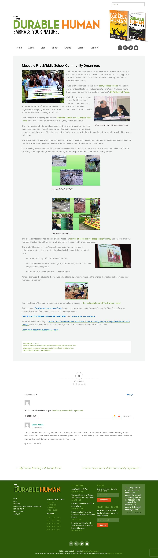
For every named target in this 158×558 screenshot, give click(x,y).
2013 (48, 530)
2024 (53, 517)
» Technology (52, 510)
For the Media (18, 509)
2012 (53, 530)
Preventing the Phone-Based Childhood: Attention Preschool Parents (83, 514)
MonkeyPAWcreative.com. (90, 551)
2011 (58, 530)
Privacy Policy (19, 511)
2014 (58, 527)
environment (53, 348)
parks (49, 350)
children (65, 346)
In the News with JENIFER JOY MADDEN (27, 506)
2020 (58, 520)
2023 (58, 517)
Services (16, 504)
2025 (48, 517)
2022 (48, 520)
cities (70, 346)
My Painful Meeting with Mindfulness (38, 468)
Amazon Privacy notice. (115, 553)
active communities (32, 346)
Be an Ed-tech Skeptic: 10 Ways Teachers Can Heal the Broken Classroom (82, 525)
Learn (80, 47)
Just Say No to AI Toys (79, 489)
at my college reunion (108, 86)
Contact (94, 47)
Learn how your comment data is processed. (67, 411)
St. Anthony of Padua (119, 92)
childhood (57, 346)
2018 (53, 523)
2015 (53, 527)
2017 (58, 523)
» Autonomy (51, 505)
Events (67, 47)
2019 (48, 523)
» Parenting (51, 507)
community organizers (40, 348)
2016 (48, 527)
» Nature (50, 502)
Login (130, 395)
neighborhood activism (31, 350)
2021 (53, 520)
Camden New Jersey (46, 346)
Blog (43, 47)
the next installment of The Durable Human (102, 303)
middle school (68, 348)
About (31, 47)
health (60, 348)
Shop (54, 47)
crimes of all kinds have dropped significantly (90, 239)
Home (19, 47)
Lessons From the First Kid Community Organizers (112, 468)
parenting (43, 350)
